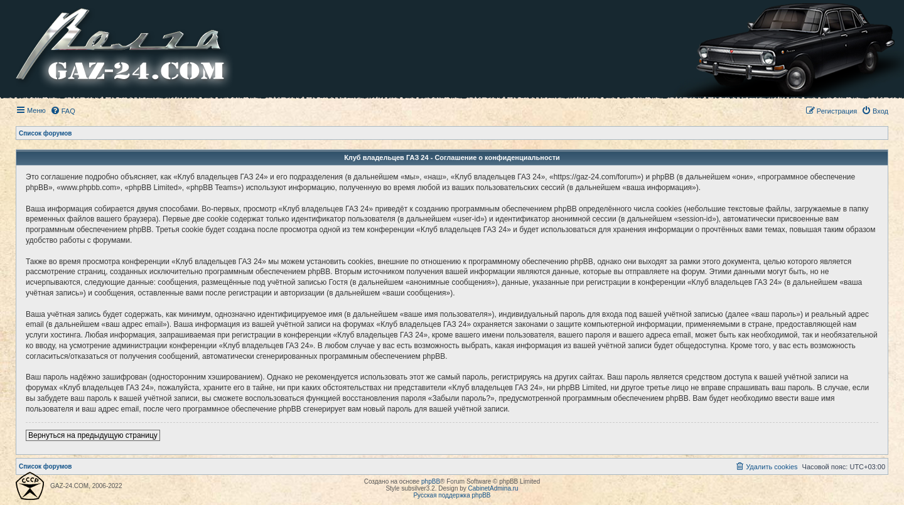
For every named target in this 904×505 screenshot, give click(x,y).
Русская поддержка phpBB (451, 495)
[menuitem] (62, 111)
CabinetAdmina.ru (493, 488)
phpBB (430, 481)
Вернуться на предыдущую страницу (93, 435)
